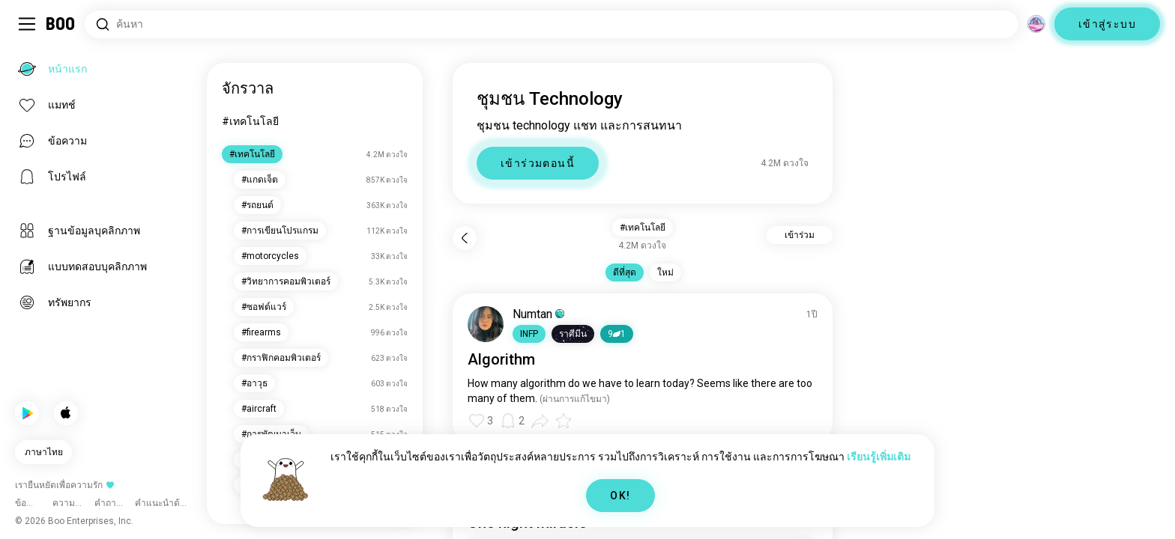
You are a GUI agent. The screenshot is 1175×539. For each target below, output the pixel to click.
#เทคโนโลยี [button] (642, 227)
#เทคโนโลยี (250, 121)
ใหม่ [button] (665, 272)
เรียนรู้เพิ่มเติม (878, 457)
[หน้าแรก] (61, 24)
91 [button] (617, 334)
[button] (529, 334)
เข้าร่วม (800, 235)
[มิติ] (1036, 24)
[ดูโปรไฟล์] (486, 324)
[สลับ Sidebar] (26, 23)
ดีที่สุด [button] (624, 272)
